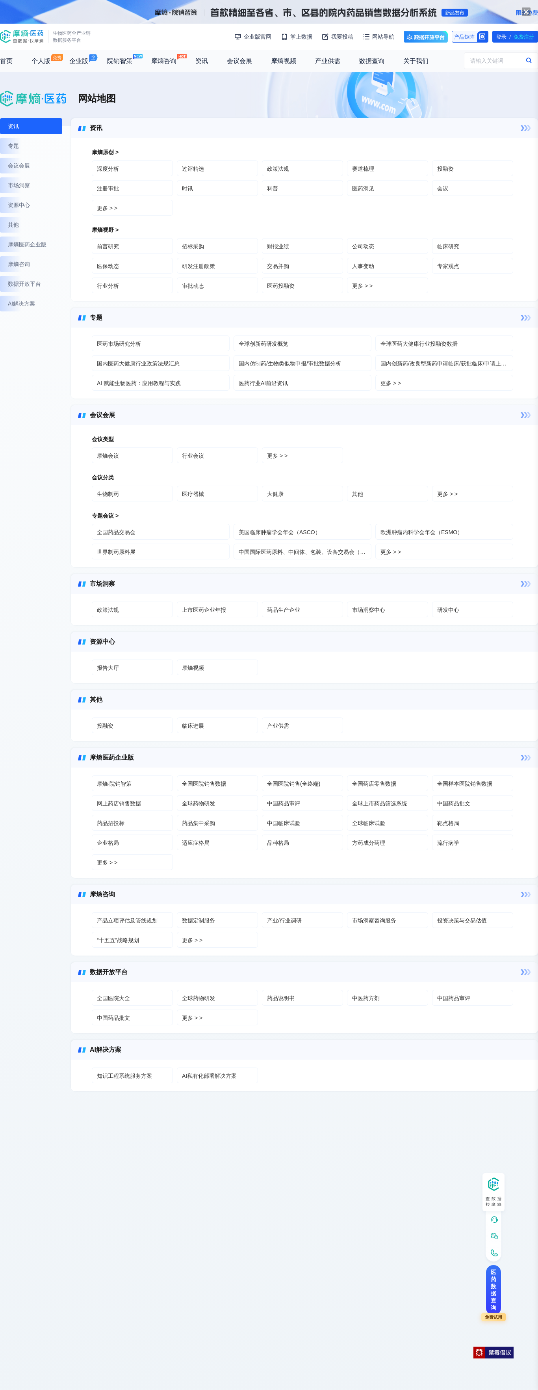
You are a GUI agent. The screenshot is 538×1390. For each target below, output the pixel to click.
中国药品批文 (453, 803)
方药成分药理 (368, 843)
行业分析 (108, 286)
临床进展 (193, 726)
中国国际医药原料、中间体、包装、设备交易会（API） (305, 552)
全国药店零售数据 (374, 784)
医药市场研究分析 (119, 344)
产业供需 (327, 61)
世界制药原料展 (116, 552)
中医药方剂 (366, 998)
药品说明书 (281, 998)
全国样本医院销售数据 (464, 784)
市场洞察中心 (368, 610)
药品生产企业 (283, 610)
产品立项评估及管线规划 (127, 920)
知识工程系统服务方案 (124, 1076)
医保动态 (108, 266)
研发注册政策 (198, 266)
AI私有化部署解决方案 (209, 1076)
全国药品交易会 (116, 532)
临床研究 (448, 246)
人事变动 (363, 266)
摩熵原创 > (105, 152)
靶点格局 (448, 823)
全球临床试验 (368, 823)
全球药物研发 (198, 803)
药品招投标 (110, 823)
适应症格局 (196, 843)
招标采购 (193, 246)
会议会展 (239, 61)
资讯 (201, 61)
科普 (272, 188)
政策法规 (278, 169)
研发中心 (448, 610)
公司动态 (363, 246)
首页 (6, 61)
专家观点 (448, 266)
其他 (357, 494)
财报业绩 (278, 246)
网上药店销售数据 (119, 803)
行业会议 (193, 456)
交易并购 (278, 266)
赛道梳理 (363, 169)
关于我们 (416, 61)
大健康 (275, 494)
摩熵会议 (108, 456)
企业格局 (108, 843)
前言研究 (108, 246)
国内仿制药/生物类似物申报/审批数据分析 (290, 363)
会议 (442, 188)
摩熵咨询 (163, 61)
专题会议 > (105, 515)
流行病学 (448, 843)
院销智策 (119, 61)
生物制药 (108, 494)
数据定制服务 (198, 920)
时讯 (187, 188)
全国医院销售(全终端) (293, 784)
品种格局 (278, 843)
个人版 (41, 61)
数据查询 (371, 61)
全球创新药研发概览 (263, 344)
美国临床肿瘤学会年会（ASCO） (280, 532)
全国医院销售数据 (204, 784)
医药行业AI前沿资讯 (263, 383)
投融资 (445, 169)
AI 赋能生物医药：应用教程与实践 (139, 383)
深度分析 (108, 169)
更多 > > (107, 208)
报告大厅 (108, 668)
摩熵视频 (283, 61)
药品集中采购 (198, 823)
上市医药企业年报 (204, 610)
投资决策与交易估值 (462, 920)
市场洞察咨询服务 (374, 920)
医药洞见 (363, 188)
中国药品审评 (283, 803)
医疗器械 (193, 494)
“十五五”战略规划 (118, 940)
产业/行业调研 (284, 920)
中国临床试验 (283, 823)
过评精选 (193, 169)
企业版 (78, 61)
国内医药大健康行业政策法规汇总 (138, 363)
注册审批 (108, 188)
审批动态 (193, 286)
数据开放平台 (426, 37)
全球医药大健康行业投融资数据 (419, 344)
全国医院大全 (113, 998)
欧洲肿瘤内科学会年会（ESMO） (421, 532)
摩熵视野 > (105, 230)
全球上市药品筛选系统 (379, 803)
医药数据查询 (493, 1290)
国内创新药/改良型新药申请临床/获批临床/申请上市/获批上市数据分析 (446, 363)
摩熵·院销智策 (114, 784)
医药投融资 (281, 286)
